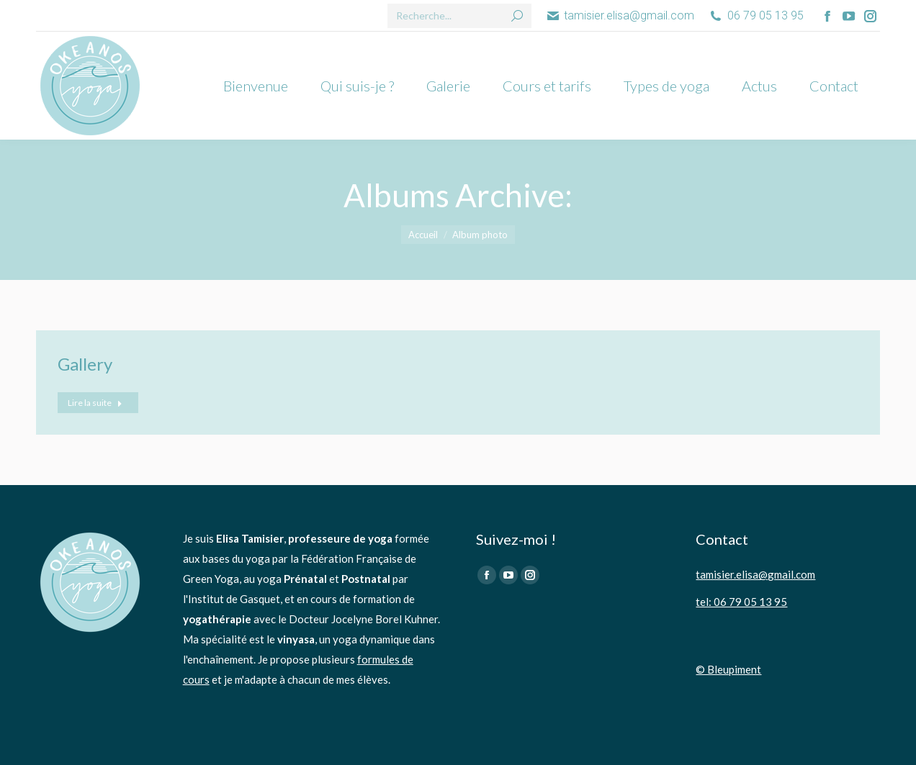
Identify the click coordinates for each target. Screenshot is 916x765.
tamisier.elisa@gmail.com (620, 16)
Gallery (85, 363)
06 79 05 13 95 (756, 16)
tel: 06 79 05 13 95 (741, 601)
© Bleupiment (728, 669)
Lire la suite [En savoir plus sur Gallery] (95, 402)
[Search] (459, 16)
